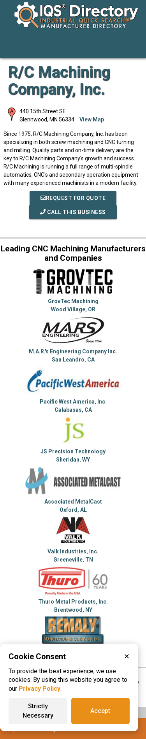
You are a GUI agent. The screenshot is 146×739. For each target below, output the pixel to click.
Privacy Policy (39, 688)
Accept (100, 710)
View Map (91, 119)
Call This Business (73, 212)
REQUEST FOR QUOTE (73, 198)
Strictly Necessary (38, 710)
